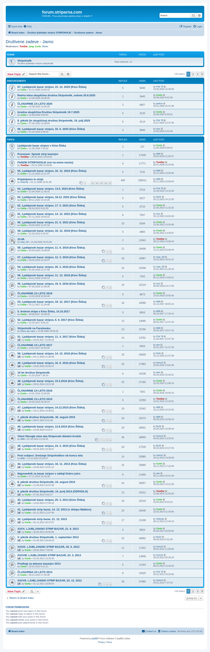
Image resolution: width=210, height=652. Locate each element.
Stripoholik (24, 60)
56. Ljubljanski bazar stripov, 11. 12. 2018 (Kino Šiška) (51, 275)
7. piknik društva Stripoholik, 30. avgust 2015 (46, 417)
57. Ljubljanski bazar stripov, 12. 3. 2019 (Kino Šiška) (51, 257)
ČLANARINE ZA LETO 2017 (34, 345)
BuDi (158, 197)
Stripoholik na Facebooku (33, 328)
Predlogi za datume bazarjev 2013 (38, 563)
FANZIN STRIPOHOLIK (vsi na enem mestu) (45, 162)
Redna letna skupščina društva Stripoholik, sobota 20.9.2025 (56, 95)
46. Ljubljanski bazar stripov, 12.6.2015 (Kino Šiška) (50, 426)
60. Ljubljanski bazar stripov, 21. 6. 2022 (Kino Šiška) (51, 222)
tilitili (158, 153)
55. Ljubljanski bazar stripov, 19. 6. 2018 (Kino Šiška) (51, 283)
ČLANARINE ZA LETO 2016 (34, 390)
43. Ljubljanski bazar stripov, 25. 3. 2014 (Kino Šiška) (51, 499)
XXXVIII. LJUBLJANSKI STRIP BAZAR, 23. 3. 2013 (49, 555)
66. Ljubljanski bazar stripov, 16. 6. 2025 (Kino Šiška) (51, 129)
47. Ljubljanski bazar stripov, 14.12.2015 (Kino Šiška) (51, 407)
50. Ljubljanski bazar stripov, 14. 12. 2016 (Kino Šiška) (51, 353)
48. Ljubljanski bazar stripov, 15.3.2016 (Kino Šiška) (50, 381)
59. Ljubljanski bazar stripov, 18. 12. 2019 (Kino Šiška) (51, 230)
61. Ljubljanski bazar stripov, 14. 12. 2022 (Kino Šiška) (51, 213)
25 (101, 183)
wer (158, 345)
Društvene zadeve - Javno (29, 41)
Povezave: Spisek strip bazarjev (37, 154)
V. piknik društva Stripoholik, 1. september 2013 (48, 537)
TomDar (23, 46)
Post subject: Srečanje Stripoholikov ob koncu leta (50, 455)
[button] (202, 74)
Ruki (158, 353)
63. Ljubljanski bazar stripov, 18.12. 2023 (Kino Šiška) (51, 197)
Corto (38, 46)
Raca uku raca (28, 331)
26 (106, 183)
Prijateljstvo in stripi (30, 179)
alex (158, 372)
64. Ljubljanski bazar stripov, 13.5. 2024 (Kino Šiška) (50, 188)
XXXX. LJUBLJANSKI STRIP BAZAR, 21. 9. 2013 (48, 528)
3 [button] (197, 74)
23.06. (21, 239)
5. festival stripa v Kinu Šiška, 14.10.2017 (43, 311)
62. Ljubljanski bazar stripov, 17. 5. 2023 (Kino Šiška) (51, 205)
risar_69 (25, 242)
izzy (158, 128)
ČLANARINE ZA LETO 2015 (34, 399)
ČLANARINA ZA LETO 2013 (34, 572)
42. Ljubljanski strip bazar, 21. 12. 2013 (42, 519)
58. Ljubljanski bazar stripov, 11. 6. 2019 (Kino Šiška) (51, 247)
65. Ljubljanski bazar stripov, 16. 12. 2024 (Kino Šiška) (51, 170)
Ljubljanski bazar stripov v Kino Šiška (41, 145)
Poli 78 (159, 86)
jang (31, 46)
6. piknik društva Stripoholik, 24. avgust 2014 (46, 482)
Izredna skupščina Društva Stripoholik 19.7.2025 (48, 112)
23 (92, 183)
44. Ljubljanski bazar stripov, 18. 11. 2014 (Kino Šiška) (51, 463)
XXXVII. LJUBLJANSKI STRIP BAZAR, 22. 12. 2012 (49, 580)
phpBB (94, 638)
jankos (159, 103)
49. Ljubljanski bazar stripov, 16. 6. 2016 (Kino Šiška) (51, 362)
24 (97, 183)
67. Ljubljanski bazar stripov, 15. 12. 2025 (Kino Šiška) (51, 86)
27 (110, 183)
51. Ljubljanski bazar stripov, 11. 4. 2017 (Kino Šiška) (51, 336)
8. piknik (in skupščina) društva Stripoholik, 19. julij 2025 (53, 120)
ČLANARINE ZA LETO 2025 (34, 103)
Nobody (24, 182)
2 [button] (193, 74)
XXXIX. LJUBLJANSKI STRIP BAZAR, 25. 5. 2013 (48, 546)
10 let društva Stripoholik (33, 372)
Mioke (45, 46)
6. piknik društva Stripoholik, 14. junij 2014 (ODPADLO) (52, 491)
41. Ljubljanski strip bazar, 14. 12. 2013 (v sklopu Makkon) (54, 509)
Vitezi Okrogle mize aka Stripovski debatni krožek (49, 436)
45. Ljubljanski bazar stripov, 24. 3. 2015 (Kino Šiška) (51, 445)
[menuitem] (27, 26)
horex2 (159, 362)
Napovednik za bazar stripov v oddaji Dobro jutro (48, 473)
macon (159, 455)
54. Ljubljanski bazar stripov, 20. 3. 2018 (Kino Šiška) (51, 266)
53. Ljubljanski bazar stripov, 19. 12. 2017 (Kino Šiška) (51, 301)
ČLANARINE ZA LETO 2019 (34, 293)
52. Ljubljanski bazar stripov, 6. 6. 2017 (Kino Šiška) (50, 319)
